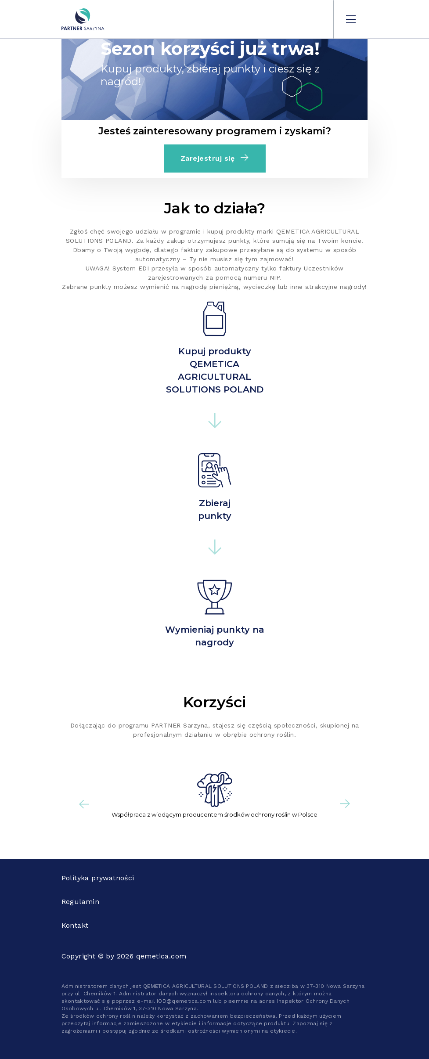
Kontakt (75, 925)
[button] (84, 804)
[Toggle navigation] (350, 19)
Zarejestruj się (214, 158)
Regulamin (80, 901)
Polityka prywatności (97, 878)
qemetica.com (161, 956)
